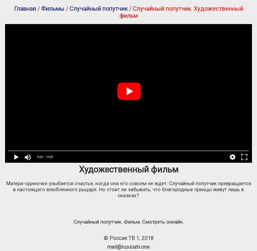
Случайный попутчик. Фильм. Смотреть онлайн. (129, 222)
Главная (25, 8)
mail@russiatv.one (128, 247)
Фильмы (53, 8)
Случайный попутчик (99, 8)
